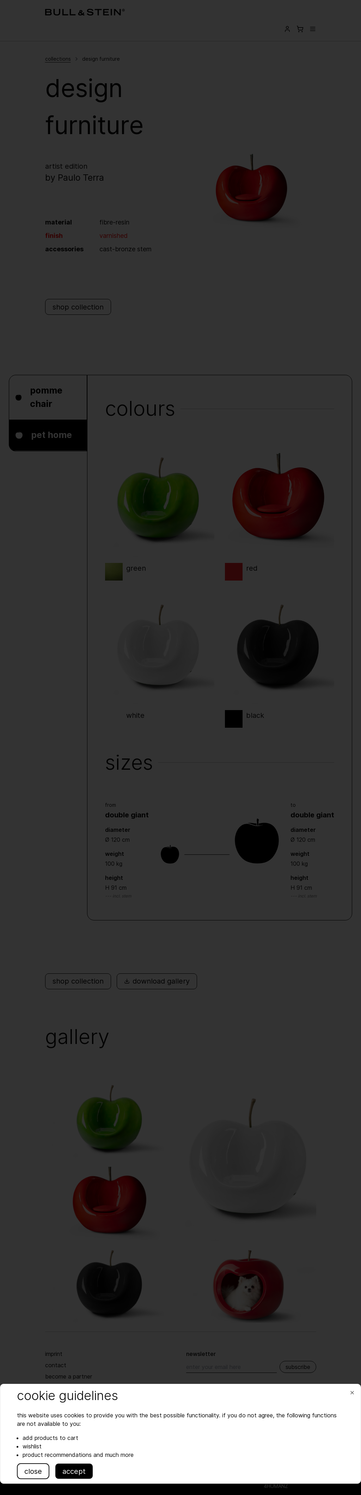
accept (75, 1471)
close (34, 1471)
